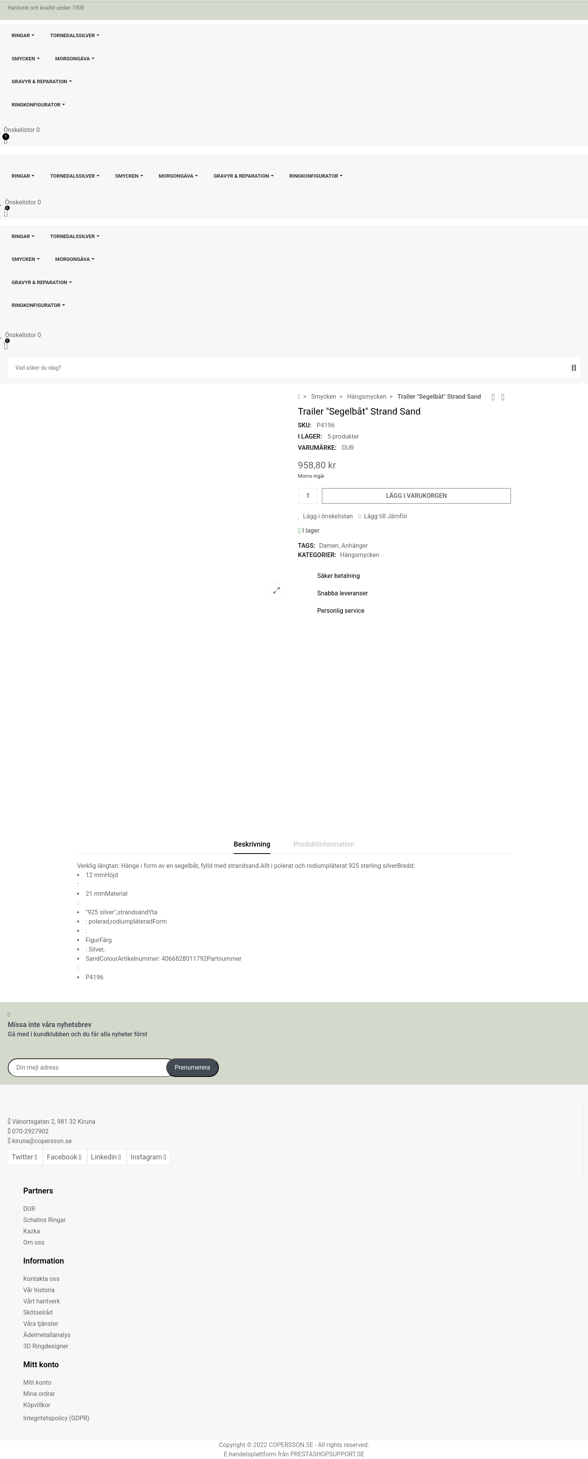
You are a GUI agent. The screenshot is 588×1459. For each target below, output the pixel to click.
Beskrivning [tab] (252, 844)
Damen (329, 545)
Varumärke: (317, 447)
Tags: (306, 545)
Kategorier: (317, 555)
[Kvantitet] (308, 496)
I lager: (310, 436)
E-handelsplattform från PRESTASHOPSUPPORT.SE (294, 1454)
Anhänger (354, 545)
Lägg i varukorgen (416, 495)
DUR (348, 447)
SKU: (304, 425)
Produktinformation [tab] (324, 844)
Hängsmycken (359, 555)
